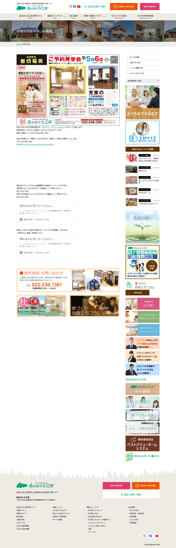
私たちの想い (134, 510)
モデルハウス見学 (119, 16)
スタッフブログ (145, 168)
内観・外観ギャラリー (93, 16)
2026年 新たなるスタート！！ (149, 203)
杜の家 (95, 510)
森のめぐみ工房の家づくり (30, 16)
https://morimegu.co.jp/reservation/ (38, 144)
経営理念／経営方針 (137, 513)
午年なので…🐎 (144, 192)
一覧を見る (137, 292)
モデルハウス (21, 522)
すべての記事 (134, 57)
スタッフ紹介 (134, 519)
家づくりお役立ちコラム (61, 513)
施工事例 (73, 16)
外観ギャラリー (21, 513)
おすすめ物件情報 (145, 16)
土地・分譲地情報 (22, 526)
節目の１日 (143, 170)
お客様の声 (20, 519)
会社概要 (133, 516)
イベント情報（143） (136, 68)
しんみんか (96, 522)
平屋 (89, 529)
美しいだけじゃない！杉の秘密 (148, 181)
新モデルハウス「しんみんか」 (54, 127)
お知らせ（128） (135, 62)
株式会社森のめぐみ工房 (136, 379)
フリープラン (92, 532)
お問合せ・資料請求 (60, 516)
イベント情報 (144, 155)
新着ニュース (57, 507)
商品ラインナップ (55, 16)
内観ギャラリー (21, 510)
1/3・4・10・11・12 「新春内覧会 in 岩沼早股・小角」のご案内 (149, 160)
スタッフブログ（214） (137, 73)
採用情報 (133, 522)
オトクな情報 (57, 519)
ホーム (18, 44)
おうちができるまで (59, 510)
